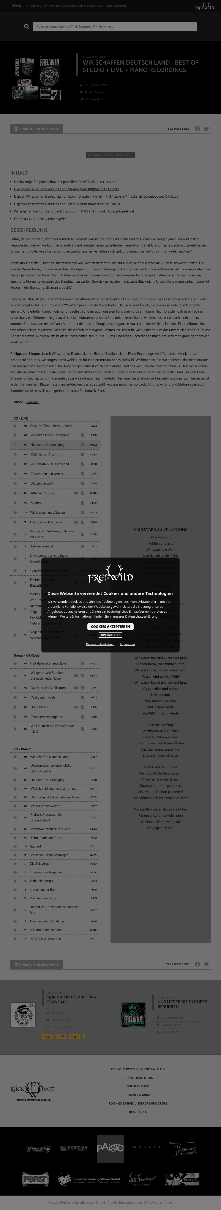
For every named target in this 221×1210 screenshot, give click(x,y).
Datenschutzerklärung (100, 644)
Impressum (127, 644)
